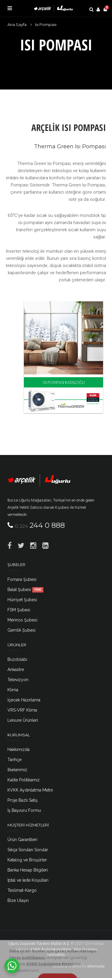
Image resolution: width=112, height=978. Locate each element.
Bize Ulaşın (18, 900)
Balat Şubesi (25, 589)
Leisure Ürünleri (22, 720)
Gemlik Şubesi (21, 630)
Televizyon (17, 679)
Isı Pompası (45, 24)
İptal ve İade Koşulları (27, 880)
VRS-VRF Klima (22, 710)
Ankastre (15, 669)
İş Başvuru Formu (24, 810)
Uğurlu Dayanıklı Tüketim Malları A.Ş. (39, 943)
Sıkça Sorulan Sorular (27, 849)
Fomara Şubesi (21, 579)
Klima (12, 689)
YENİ (37, 590)
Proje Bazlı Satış (22, 800)
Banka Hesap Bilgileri (27, 870)
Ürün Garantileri (22, 839)
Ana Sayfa (17, 24)
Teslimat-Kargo (22, 890)
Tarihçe (14, 759)
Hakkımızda (18, 749)
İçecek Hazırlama (23, 700)
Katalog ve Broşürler (27, 859)
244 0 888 (40, 525)
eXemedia (96, 966)
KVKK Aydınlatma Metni (30, 790)
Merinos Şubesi (22, 620)
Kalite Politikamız (23, 780)
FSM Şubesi (18, 609)
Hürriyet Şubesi (22, 599)
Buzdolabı (17, 659)
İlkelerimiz (17, 769)
